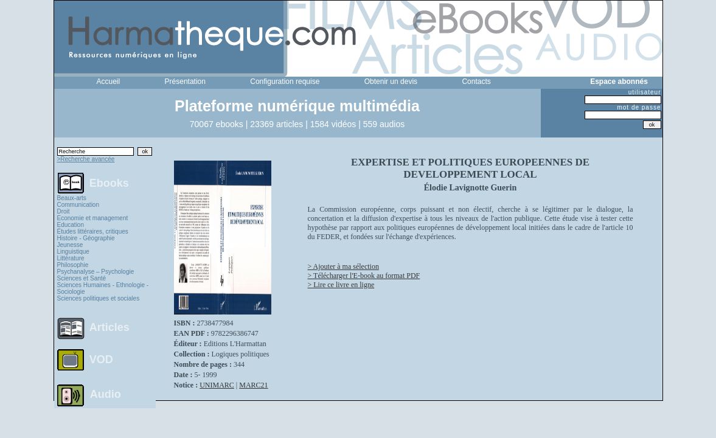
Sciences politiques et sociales (98, 298)
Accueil (108, 81)
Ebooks (109, 182)
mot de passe (639, 107)
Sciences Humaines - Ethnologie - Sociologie (103, 288)
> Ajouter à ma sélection (343, 266)
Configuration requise (284, 81)
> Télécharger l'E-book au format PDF (364, 275)
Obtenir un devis (390, 81)
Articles (109, 327)
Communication (78, 204)
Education (70, 224)
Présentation (185, 81)
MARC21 (253, 385)
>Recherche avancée (86, 159)
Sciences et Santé (81, 278)
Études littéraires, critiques (92, 231)
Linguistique (73, 251)
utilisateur (644, 92)
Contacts (476, 81)
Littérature (71, 258)
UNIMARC (217, 385)
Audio (105, 394)
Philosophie (73, 265)
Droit (63, 211)
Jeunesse (70, 245)
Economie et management (92, 218)
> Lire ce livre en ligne (341, 284)
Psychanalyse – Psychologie (95, 271)
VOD (101, 359)
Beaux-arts (71, 198)
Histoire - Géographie (86, 238)
